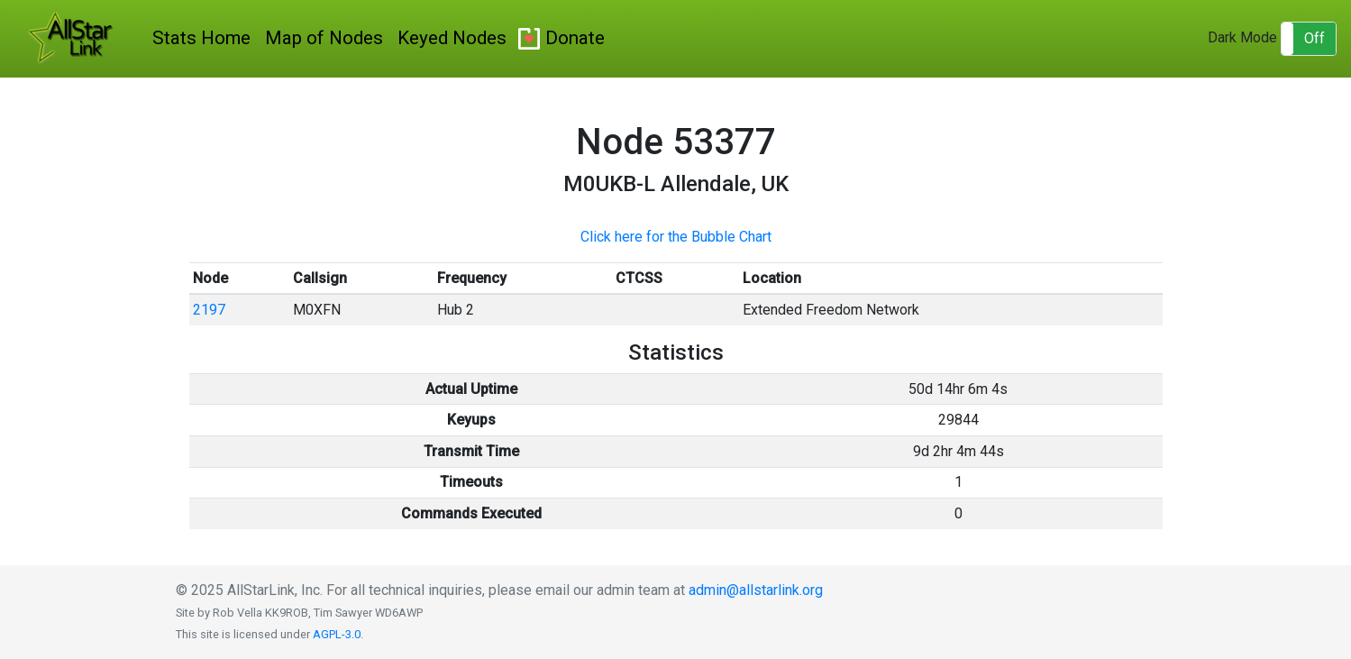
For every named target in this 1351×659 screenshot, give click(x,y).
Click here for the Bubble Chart (675, 236)
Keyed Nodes (452, 38)
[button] (1309, 39)
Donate (575, 38)
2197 (209, 309)
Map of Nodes (324, 38)
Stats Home (201, 38)
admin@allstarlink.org (756, 590)
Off (1314, 38)
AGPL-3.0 (337, 634)
